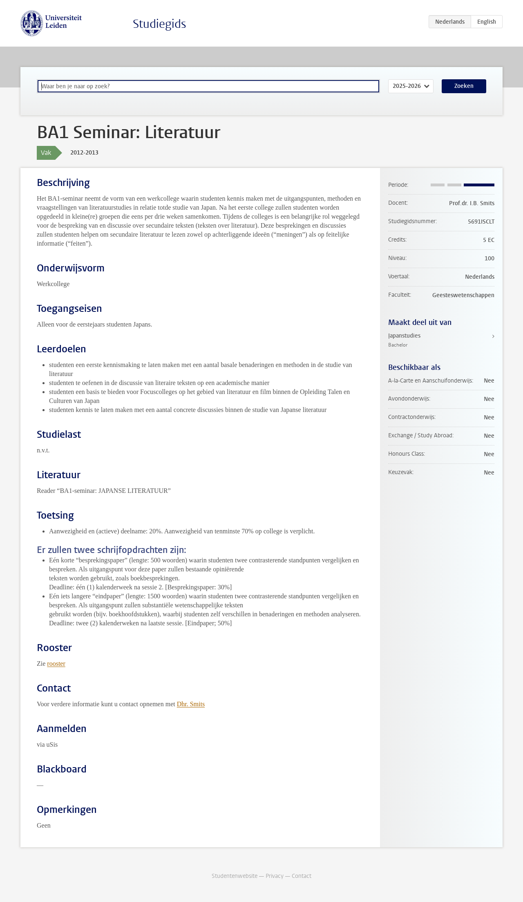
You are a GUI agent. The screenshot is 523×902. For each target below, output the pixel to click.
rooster (56, 663)
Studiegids (159, 23)
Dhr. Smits (191, 704)
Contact (301, 876)
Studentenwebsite (234, 876)
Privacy (275, 876)
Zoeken (464, 86)
